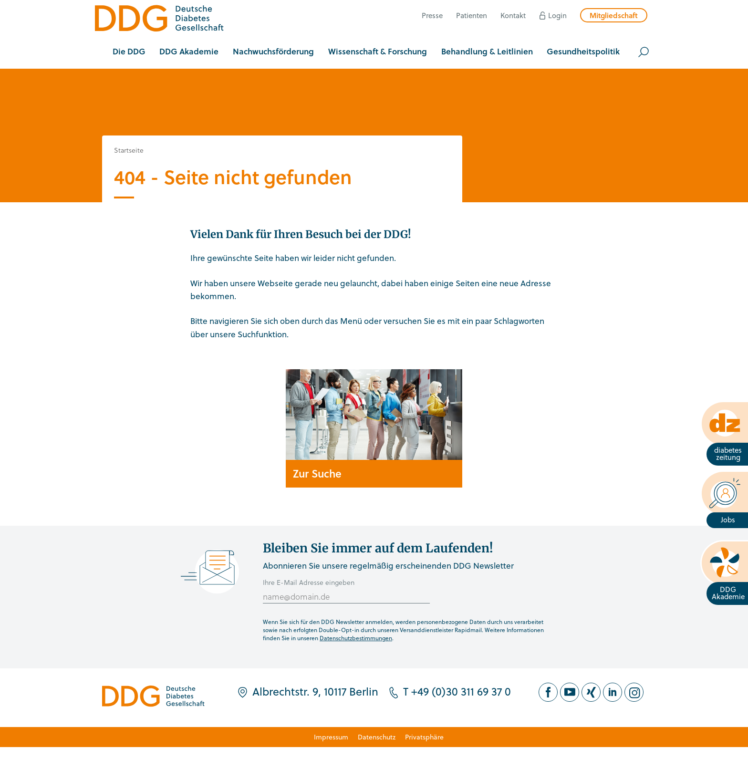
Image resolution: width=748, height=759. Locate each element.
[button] (129, 52)
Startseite (129, 150)
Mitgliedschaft (614, 15)
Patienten (471, 15)
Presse (432, 15)
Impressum (331, 737)
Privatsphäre (424, 737)
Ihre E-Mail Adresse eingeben (308, 582)
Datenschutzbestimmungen (356, 638)
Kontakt (513, 15)
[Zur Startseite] (159, 20)
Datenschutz (376, 737)
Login (557, 15)
